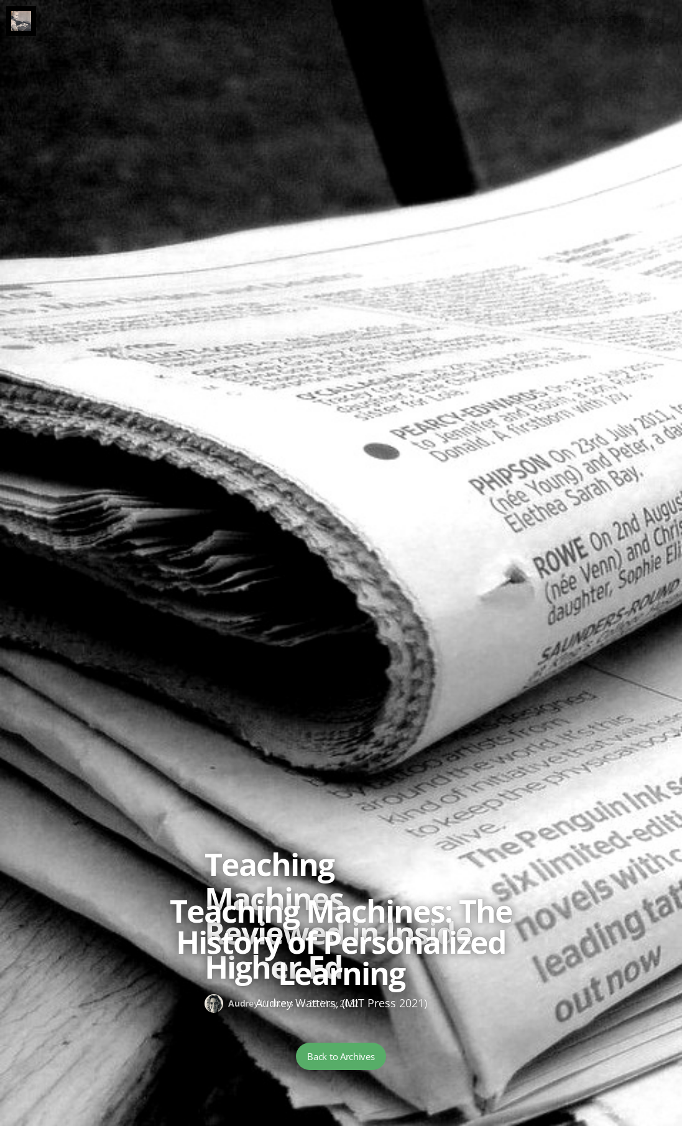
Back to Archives (340, 1056)
